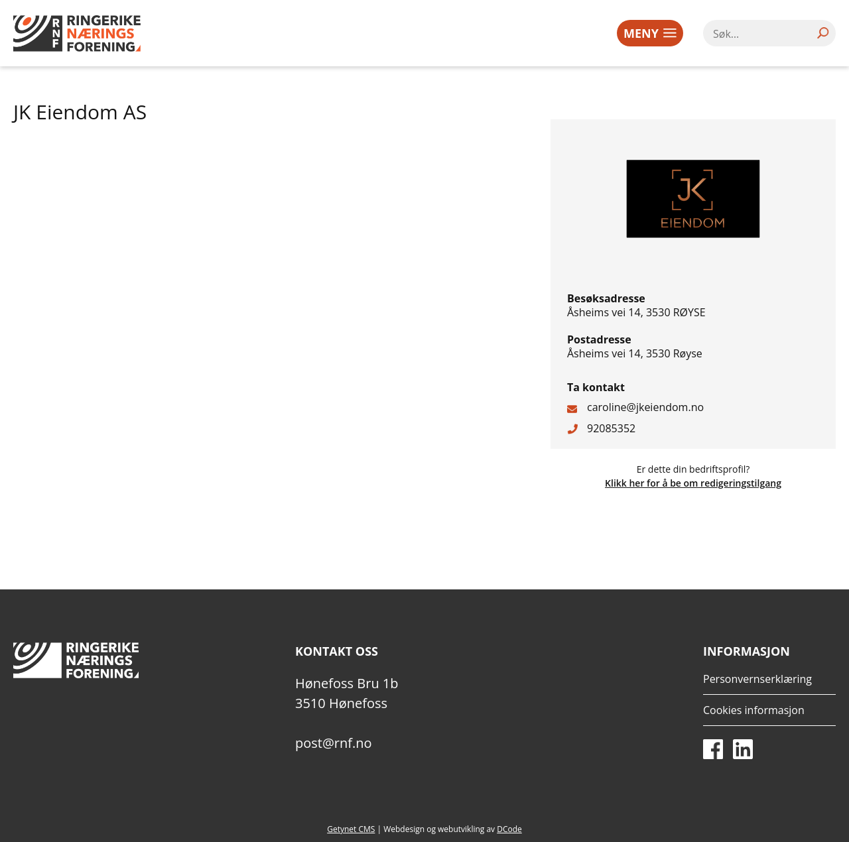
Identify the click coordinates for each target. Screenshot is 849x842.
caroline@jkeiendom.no (645, 407)
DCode (509, 829)
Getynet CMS (351, 829)
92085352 (611, 428)
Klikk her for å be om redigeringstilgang (693, 483)
